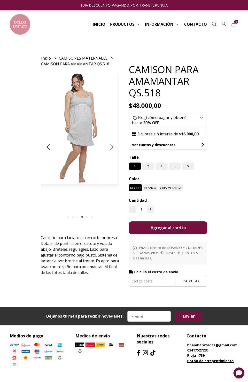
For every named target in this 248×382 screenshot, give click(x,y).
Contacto (195, 24)
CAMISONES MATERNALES (83, 58)
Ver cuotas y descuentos (153, 144)
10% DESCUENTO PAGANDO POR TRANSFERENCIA (124, 5)
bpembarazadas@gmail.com (212, 345)
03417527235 (198, 350)
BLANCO (150, 188)
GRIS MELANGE (171, 188)
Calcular (191, 281)
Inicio (99, 24)
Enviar (189, 316)
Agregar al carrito (168, 227)
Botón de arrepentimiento (210, 361)
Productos (125, 24)
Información (162, 24)
